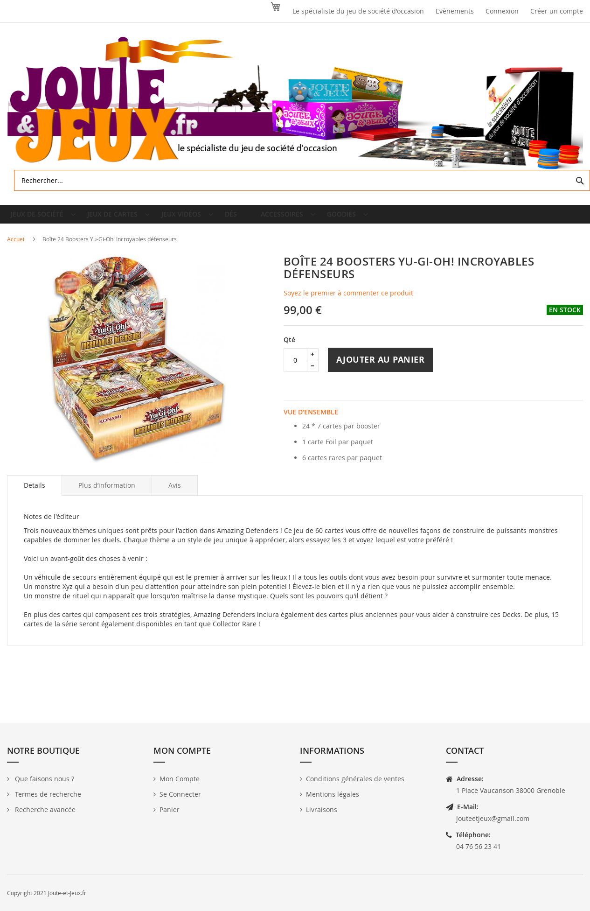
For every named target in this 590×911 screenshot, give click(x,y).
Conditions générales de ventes (355, 778)
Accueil (16, 246)
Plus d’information (106, 492)
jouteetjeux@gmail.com (492, 818)
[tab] (34, 493)
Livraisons (321, 809)
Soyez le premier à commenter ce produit (348, 300)
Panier (170, 809)
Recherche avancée (44, 809)
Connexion (502, 11)
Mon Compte (180, 778)
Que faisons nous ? (43, 778)
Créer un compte (556, 11)
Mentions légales (332, 794)
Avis (174, 492)
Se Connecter (180, 794)
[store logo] (295, 103)
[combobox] (302, 180)
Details (34, 492)
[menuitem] (43, 218)
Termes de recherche (47, 794)
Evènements (455, 11)
